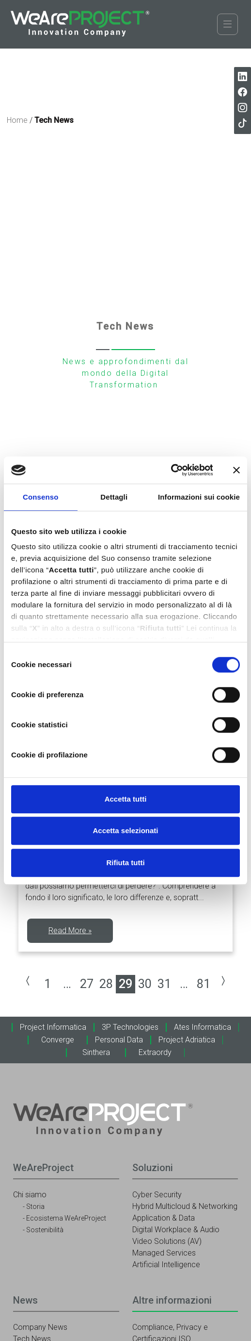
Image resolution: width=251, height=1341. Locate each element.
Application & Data (163, 1218)
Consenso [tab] (40, 497)
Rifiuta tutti (125, 862)
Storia (35, 1206)
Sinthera (96, 1052)
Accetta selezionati (125, 830)
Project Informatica (53, 1027)
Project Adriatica (186, 1039)
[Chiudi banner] (236, 470)
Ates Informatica (202, 1027)
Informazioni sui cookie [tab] (199, 497)
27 (87, 984)
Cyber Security (157, 1194)
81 (203, 984)
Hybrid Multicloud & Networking (184, 1206)
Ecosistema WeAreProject (66, 1218)
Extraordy (155, 1052)
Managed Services (164, 1252)
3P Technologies (130, 1027)
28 (106, 984)
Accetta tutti (126, 799)
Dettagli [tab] (113, 497)
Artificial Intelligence (166, 1264)
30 (145, 984)
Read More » (70, 930)
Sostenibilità (44, 1230)
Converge (57, 1039)
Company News (40, 1327)
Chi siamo (30, 1194)
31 (164, 984)
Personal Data (119, 1039)
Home (17, 120)
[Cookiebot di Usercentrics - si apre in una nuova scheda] (170, 470)
